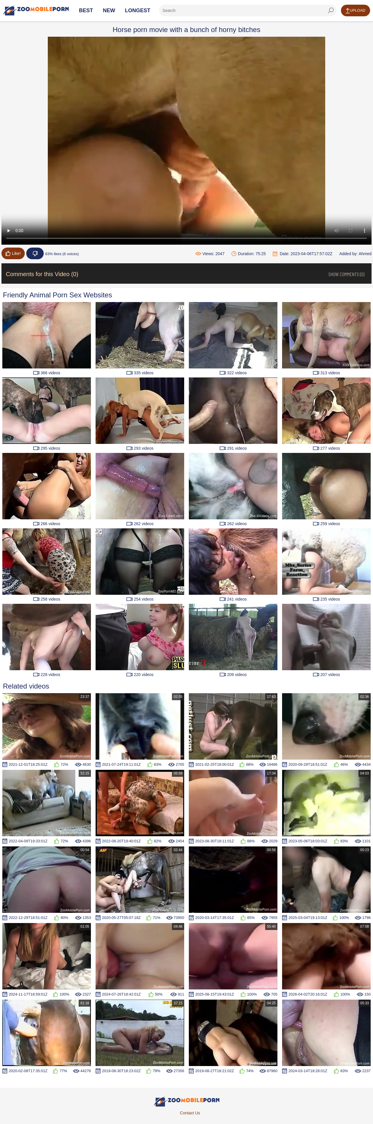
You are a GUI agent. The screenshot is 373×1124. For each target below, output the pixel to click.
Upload (355, 11)
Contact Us (190, 1113)
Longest (137, 10)
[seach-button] (331, 10)
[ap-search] (248, 10)
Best (86, 10)
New (109, 10)
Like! (13, 253)
